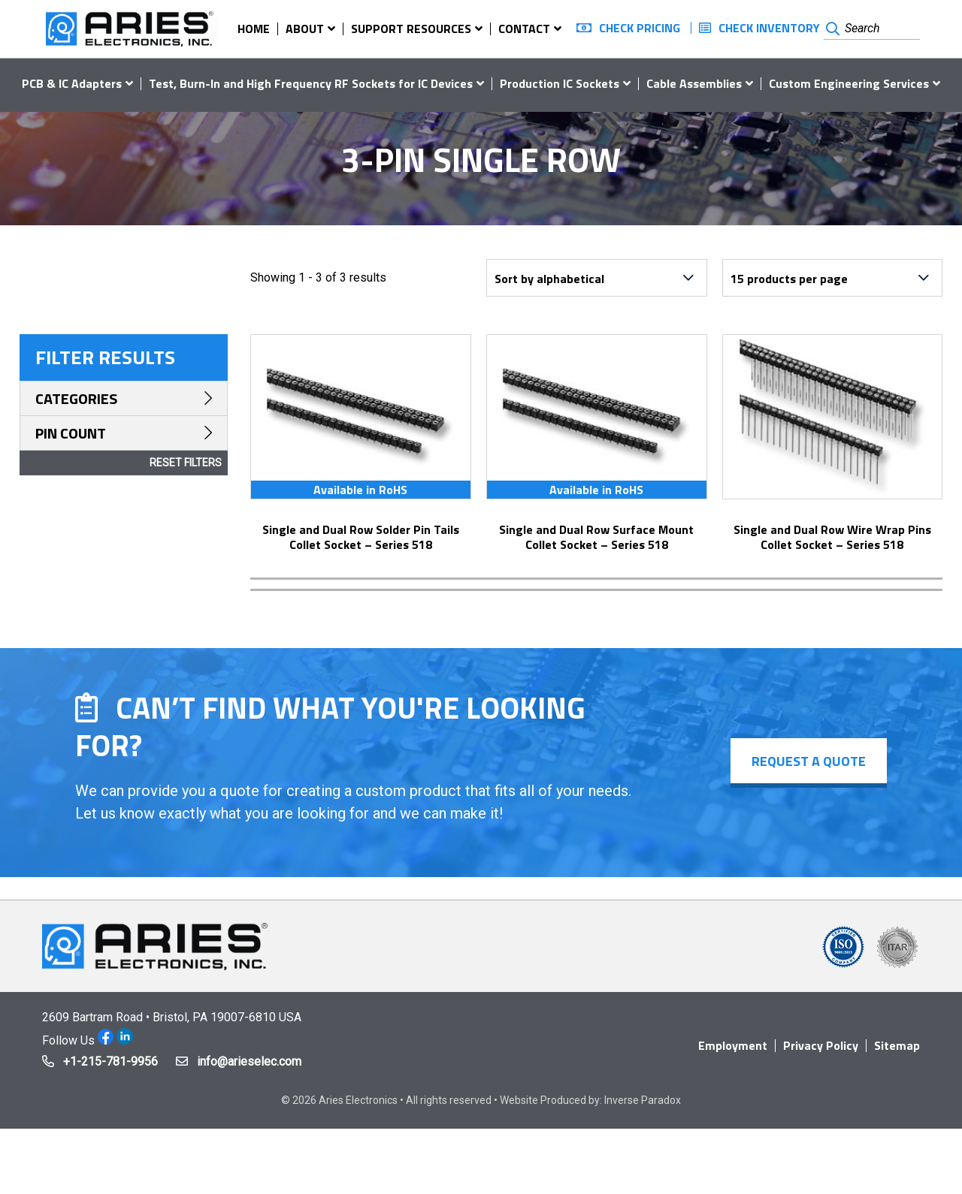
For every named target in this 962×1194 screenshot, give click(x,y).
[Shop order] (596, 278)
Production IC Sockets (559, 83)
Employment (732, 1045)
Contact (524, 29)
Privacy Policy (820, 1045)
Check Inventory (769, 28)
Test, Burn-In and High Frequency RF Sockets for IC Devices (311, 83)
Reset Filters (186, 463)
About (305, 29)
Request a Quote (807, 761)
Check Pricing (639, 28)
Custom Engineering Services (849, 83)
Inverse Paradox (642, 1100)
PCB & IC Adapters (72, 83)
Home (253, 29)
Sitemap (897, 1045)
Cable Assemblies (694, 83)
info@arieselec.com (249, 1061)
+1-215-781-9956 (110, 1061)
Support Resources (411, 29)
